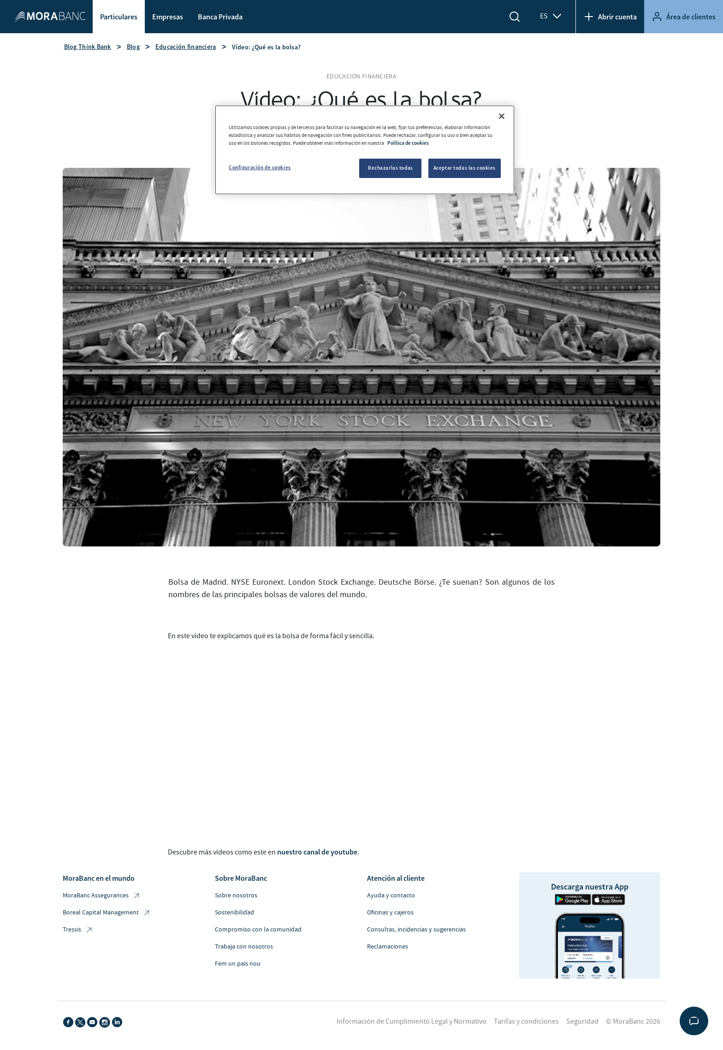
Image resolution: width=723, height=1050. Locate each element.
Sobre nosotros (236, 895)
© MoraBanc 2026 (633, 1021)
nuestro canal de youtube (317, 851)
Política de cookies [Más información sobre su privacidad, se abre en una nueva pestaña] (408, 143)
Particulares (118, 16)
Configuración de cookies (260, 167)
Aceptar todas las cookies (464, 168)
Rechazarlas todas (390, 168)
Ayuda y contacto (391, 895)
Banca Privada (220, 16)
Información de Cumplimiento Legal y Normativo (411, 1021)
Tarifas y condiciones (526, 1021)
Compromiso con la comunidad (258, 929)
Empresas (167, 16)
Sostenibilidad (234, 912)
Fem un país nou (238, 964)
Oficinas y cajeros (390, 912)
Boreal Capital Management (107, 912)
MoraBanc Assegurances (102, 895)
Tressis (78, 929)
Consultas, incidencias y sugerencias (416, 929)
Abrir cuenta (610, 16)
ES (551, 16)
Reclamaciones (387, 947)
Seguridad (582, 1021)
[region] (365, 150)
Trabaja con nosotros (244, 947)
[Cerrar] (502, 116)
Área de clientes (684, 16)
